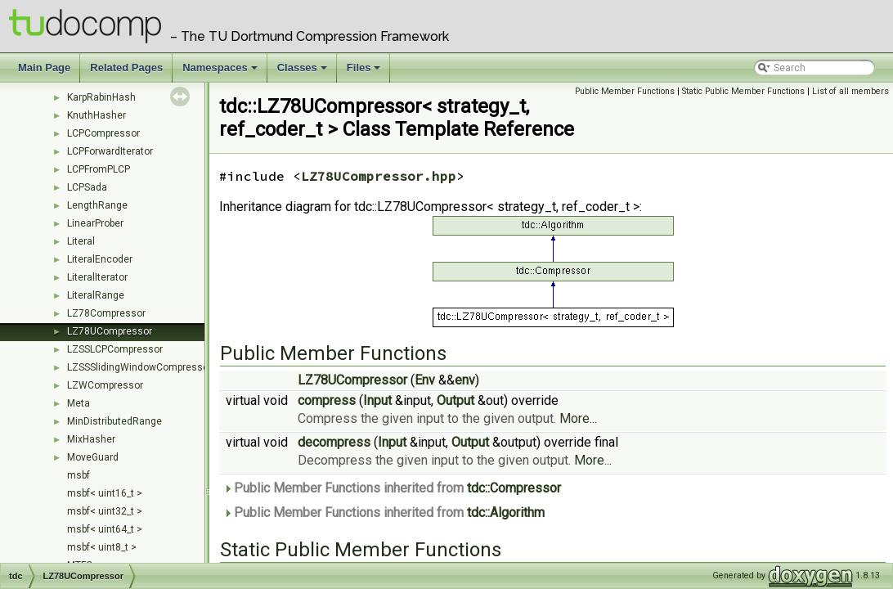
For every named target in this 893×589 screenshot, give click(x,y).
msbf (78, 475)
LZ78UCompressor (109, 331)
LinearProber (95, 223)
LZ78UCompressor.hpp (378, 176)
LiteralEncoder (99, 259)
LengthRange (97, 205)
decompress (334, 442)
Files (365, 72)
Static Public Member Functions (743, 91)
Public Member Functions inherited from (392, 488)
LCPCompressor (103, 133)
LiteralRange (95, 295)
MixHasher (91, 439)
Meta (78, 403)
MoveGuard (93, 457)
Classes (303, 72)
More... (578, 418)
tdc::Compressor (514, 488)
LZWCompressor (105, 385)
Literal (81, 241)
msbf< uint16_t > (104, 493)
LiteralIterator (97, 277)
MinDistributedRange (114, 421)
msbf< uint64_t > (104, 529)
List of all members (850, 91)
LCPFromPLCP (98, 169)
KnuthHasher (96, 115)
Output (455, 400)
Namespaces (221, 72)
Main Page (44, 67)
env (465, 380)
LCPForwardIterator (110, 151)
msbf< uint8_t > (102, 547)
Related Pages (126, 67)
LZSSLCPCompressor (115, 349)
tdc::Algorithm (506, 512)
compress (327, 400)
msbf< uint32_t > (104, 511)
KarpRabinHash (101, 97)
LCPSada (87, 187)
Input (377, 400)
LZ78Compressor (106, 313)
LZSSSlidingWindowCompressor (139, 367)
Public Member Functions (625, 91)
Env (425, 380)
